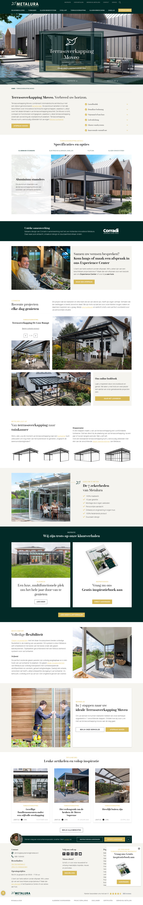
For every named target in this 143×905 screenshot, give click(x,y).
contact (66, 839)
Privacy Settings (3, 893)
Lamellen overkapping (111, 874)
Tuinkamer (107, 856)
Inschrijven (70, 873)
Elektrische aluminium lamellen (61, 150)
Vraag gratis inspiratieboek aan (71, 68)
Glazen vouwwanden (19, 641)
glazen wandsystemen (101, 441)
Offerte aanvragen (114, 839)
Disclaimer (96, 900)
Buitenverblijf (107, 882)
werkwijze (111, 81)
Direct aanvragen (102, 602)
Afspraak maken (21, 126)
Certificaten (108, 900)
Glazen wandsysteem (116, 150)
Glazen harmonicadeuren (112, 858)
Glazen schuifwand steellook (113, 864)
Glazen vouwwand (109, 885)
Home (13, 88)
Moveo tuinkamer (56, 119)
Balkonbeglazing (109, 853)
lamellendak (37, 106)
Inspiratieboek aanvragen (90, 839)
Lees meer (41, 602)
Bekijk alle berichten (71, 830)
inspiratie (71, 81)
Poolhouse (107, 880)
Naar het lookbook (112, 398)
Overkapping (107, 866)
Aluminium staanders (26, 150)
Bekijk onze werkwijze (90, 729)
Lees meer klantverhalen (71, 615)
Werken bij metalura (124, 900)
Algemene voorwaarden (61, 900)
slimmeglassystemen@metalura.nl (26, 853)
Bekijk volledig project (30, 329)
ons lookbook (87, 307)
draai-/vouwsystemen (55, 663)
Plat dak (91, 150)
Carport (106, 872)
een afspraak (15, 884)
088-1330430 (19, 856)
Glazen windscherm (110, 877)
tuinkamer (62, 436)
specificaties (30, 81)
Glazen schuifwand (109, 861)
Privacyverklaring (81, 900)
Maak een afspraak (84, 282)
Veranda (106, 869)
